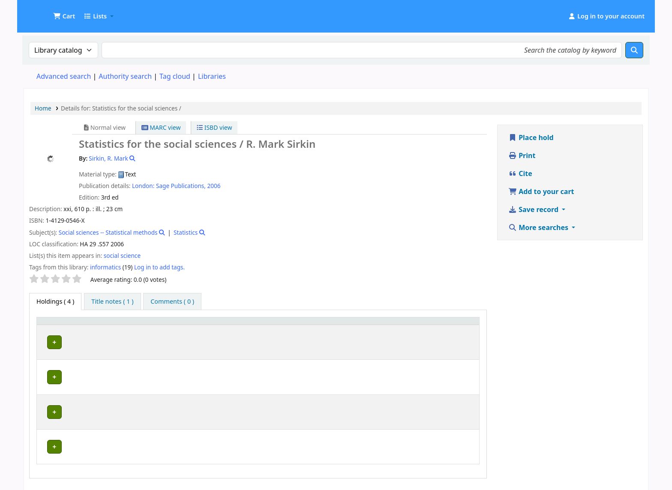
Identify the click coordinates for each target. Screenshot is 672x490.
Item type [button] (55, 325)
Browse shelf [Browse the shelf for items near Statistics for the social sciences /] (345, 341)
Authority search (125, 76)
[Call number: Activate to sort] (327, 324)
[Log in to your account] (606, 16)
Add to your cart (541, 191)
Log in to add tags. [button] (159, 267)
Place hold (531, 137)
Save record (534, 209)
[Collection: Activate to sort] (252, 324)
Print (521, 155)
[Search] (634, 50)
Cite (520, 173)
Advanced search (63, 76)
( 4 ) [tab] (55, 301)
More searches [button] (539, 227)
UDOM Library (45, 12)
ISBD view (214, 127)
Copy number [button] (402, 325)
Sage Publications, (181, 186)
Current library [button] (110, 325)
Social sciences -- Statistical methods (108, 232)
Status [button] (449, 325)
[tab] (112, 301)
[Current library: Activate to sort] (156, 324)
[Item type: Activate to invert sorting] (60, 324)
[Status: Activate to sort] (458, 324)
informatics (105, 267)
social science (122, 255)
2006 (213, 186)
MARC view (161, 127)
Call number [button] (299, 325)
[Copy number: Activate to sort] (407, 324)
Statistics (186, 232)
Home (43, 108)
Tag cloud (174, 76)
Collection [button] (248, 325)
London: (143, 186)
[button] (64, 16)
